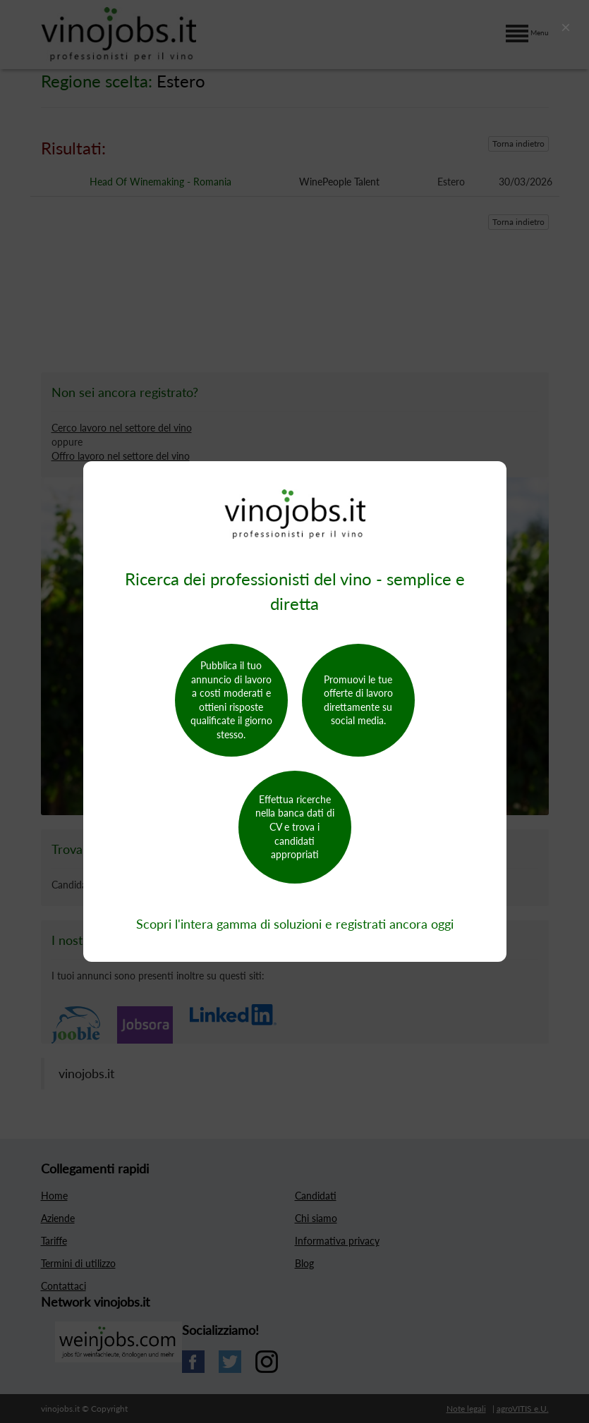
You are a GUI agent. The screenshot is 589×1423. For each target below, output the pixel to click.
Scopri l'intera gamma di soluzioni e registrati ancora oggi (295, 924)
